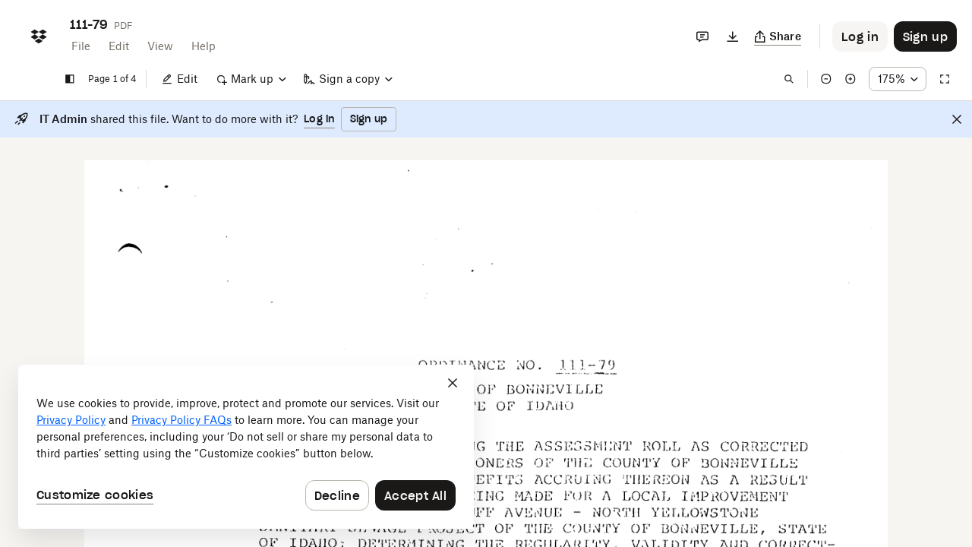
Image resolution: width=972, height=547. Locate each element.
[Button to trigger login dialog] (860, 36)
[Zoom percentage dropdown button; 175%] (897, 79)
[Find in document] (789, 79)
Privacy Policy (71, 419)
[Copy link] (778, 36)
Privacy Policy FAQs (181, 419)
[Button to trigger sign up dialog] (925, 36)
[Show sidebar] (70, 79)
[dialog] (246, 447)
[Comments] (702, 36)
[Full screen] (945, 79)
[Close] (957, 119)
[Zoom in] (850, 79)
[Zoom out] (826, 79)
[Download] (733, 36)
